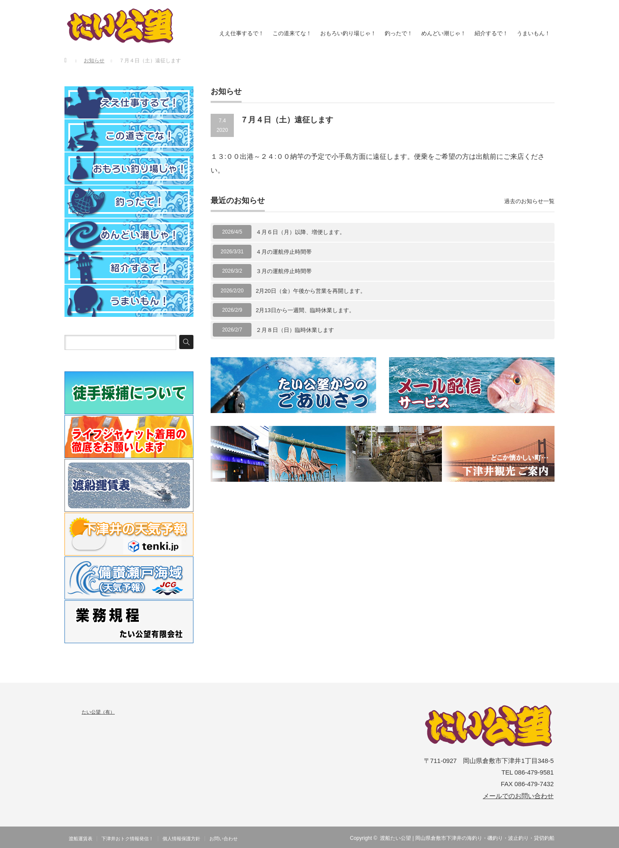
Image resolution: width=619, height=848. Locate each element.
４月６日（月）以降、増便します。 (300, 232)
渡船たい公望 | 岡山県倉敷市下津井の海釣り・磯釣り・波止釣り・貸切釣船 (467, 838)
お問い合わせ (223, 838)
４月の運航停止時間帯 (284, 252)
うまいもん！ (533, 33)
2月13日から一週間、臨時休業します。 (305, 310)
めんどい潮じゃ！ (443, 33)
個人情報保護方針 (181, 838)
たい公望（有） (98, 711)
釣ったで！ (399, 33)
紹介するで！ (491, 33)
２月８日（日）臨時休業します (295, 330)
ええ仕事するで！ (241, 33)
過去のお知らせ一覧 (529, 201)
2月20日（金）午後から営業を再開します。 (311, 291)
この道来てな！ (292, 33)
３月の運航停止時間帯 (284, 271)
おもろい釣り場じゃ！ (348, 33)
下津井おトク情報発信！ (127, 838)
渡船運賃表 (80, 838)
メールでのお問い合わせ (518, 796)
